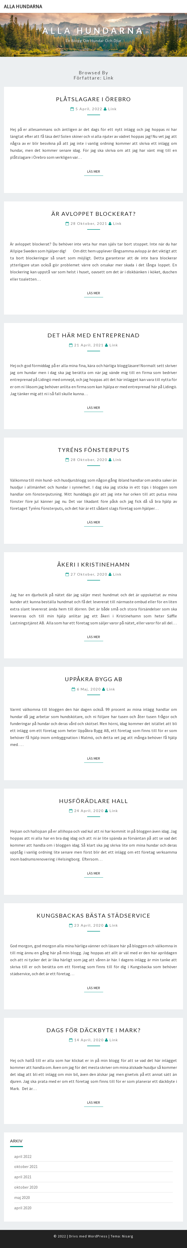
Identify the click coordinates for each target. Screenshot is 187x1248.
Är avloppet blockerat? (93, 213)
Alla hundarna (23, 6)
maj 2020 (22, 1197)
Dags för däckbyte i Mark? (93, 1030)
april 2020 (22, 1207)
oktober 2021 (26, 1166)
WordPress (98, 1236)
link (112, 109)
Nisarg (127, 1236)
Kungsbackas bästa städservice (94, 915)
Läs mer (95, 171)
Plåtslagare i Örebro (93, 99)
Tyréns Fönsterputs (93, 449)
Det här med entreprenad (93, 335)
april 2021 (22, 1176)
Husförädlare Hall (93, 800)
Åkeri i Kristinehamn (93, 564)
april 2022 (22, 1156)
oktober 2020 (26, 1187)
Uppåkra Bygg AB (94, 678)
